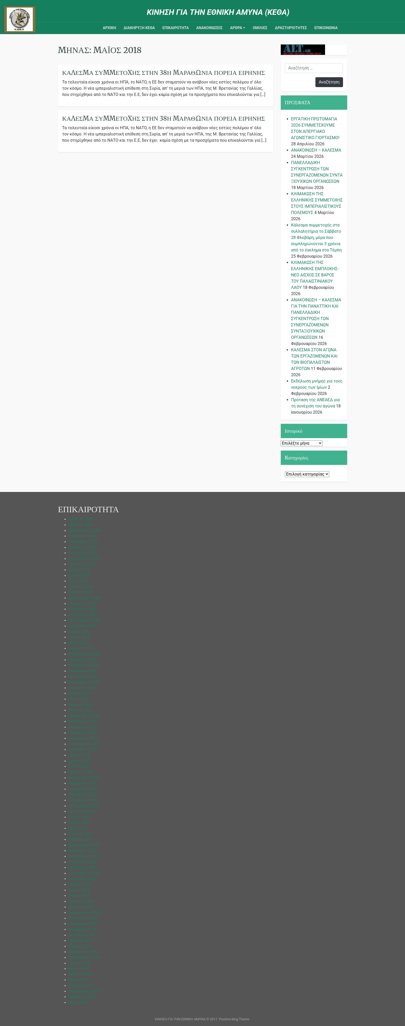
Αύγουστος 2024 (82, 626)
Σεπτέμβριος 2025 (84, 558)
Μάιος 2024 (78, 643)
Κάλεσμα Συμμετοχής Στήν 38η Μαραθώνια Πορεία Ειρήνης (163, 73)
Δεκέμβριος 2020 (83, 856)
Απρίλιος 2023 (80, 705)
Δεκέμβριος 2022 (83, 727)
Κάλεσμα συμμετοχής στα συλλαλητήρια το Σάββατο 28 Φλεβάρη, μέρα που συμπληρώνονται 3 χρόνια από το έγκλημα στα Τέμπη (316, 237)
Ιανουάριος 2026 (82, 536)
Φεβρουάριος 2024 (84, 654)
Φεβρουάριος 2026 (84, 530)
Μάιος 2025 (78, 581)
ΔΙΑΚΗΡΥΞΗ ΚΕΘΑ (139, 28)
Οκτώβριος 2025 (82, 553)
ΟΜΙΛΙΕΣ (260, 28)
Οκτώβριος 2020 (82, 867)
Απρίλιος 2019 (80, 940)
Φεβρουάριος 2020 (84, 912)
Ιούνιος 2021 (79, 822)
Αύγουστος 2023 (82, 688)
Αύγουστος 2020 (82, 878)
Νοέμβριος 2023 (82, 671)
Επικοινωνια (326, 28)
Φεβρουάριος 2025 (84, 598)
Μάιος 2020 (78, 895)
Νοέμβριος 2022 (82, 733)
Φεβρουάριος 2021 (84, 845)
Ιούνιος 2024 (79, 637)
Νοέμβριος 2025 (82, 547)
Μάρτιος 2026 (80, 525)
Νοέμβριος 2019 (82, 929)
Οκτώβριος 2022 (82, 738)
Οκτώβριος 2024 (82, 615)
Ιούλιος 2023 (79, 693)
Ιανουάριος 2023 (82, 721)
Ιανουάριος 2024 (82, 660)
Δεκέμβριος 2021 (83, 789)
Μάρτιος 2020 (80, 907)
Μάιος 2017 (78, 980)
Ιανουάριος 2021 (82, 850)
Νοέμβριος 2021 (82, 794)
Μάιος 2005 (78, 1002)
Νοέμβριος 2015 (82, 997)
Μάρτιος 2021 (80, 839)
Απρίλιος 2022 (80, 772)
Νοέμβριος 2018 (82, 952)
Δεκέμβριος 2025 (83, 542)
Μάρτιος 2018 (80, 974)
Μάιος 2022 (78, 766)
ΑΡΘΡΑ (236, 28)
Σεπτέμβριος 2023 (84, 682)
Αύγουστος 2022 (82, 749)
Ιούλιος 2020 (79, 884)
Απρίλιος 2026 (80, 519)
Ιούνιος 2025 (79, 575)
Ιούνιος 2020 (79, 890)
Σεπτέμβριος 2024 (84, 620)
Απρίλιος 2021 (80, 834)
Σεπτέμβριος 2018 (84, 957)
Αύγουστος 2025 (82, 564)
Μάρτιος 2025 (80, 592)
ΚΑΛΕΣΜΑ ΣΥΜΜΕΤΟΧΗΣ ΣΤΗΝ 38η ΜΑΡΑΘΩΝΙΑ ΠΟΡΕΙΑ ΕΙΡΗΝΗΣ (163, 118)
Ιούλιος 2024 (79, 631)
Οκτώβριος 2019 (82, 935)
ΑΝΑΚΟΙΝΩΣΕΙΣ (209, 28)
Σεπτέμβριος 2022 (84, 744)
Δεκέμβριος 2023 (83, 665)
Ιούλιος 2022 (79, 755)
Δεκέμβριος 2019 (83, 923)
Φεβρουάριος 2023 (84, 716)
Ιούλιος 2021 (79, 817)
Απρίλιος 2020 (80, 901)
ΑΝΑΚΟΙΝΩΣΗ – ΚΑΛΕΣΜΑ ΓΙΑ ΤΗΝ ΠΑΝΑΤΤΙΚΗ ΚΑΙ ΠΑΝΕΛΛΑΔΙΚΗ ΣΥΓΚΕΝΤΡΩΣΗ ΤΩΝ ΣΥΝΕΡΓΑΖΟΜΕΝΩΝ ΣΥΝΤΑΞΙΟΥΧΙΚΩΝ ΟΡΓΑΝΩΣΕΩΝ (316, 318)
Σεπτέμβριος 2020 (84, 873)
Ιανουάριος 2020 (82, 918)
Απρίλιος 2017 (80, 985)
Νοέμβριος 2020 (82, 862)
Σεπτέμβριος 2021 (84, 806)
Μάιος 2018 (78, 968)
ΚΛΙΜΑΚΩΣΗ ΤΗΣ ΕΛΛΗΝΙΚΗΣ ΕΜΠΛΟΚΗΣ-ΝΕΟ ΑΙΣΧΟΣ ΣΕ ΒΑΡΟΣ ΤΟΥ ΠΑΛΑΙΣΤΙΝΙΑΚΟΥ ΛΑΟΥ (315, 275)
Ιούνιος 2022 (79, 761)
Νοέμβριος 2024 (82, 609)
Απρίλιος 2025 (80, 587)
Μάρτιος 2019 (80, 946)
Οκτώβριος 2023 (82, 676)
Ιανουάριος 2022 (82, 783)
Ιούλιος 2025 (79, 570)
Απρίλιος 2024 (80, 648)
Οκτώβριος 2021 (82, 800)
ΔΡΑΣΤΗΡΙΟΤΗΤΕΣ (291, 28)
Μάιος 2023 (78, 699)
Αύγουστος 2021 (82, 811)
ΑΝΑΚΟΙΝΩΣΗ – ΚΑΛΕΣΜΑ (316, 150)
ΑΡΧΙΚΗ (109, 28)
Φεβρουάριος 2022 (84, 778)
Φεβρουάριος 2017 (84, 991)
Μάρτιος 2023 (80, 710)
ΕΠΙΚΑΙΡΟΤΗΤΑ (176, 28)
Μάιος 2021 (78, 828)
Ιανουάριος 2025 (82, 603)
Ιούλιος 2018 (79, 963)
